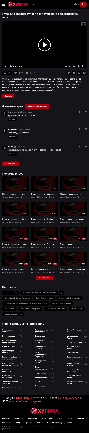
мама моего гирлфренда (30, 309)
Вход (18, 423)
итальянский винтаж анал (69, 298)
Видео (60, 418)
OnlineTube (18, 418)
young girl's (9, 309)
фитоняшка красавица (61, 303)
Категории (6, 423)
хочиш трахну (76, 309)
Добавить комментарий (37, 106)
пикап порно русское (44, 298)
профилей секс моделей (25, 401)
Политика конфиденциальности (60, 423)
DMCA (39, 423)
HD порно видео (68, 398)
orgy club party (11, 293)
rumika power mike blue (55, 309)
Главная (5, 418)
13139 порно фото (27, 398)
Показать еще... (10, 164)
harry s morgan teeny (13, 314)
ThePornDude (47, 418)
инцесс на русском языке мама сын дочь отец (42, 293)
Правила (28, 423)
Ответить (12, 119)
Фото (70, 418)
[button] (3, 4)
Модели (80, 418)
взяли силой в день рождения (17, 298)
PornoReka (32, 418)
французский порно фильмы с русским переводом (26, 303)
